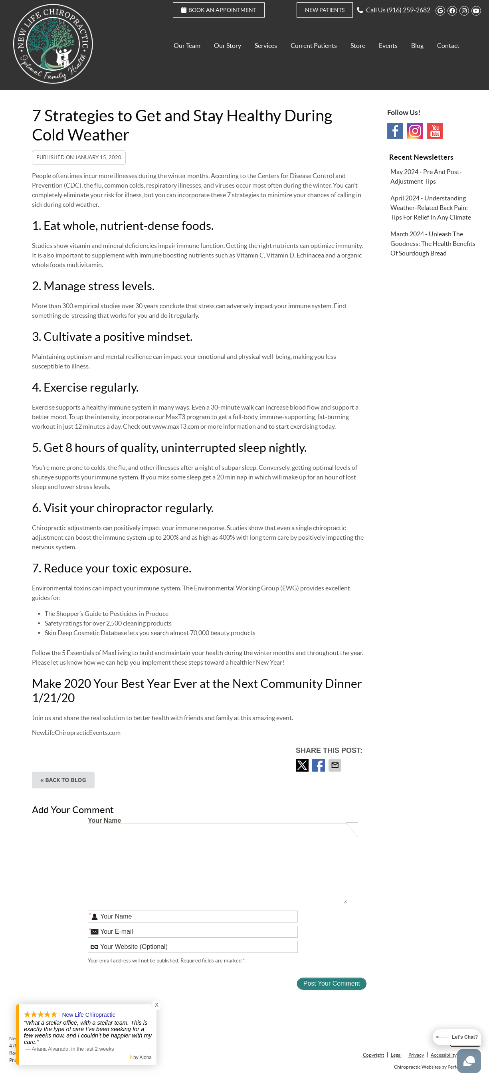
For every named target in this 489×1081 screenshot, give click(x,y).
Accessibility (444, 1054)
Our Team (187, 45)
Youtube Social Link (435, 131)
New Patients (324, 10)
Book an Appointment (218, 10)
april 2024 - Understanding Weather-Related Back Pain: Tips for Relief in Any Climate (430, 207)
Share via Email (336, 765)
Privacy (416, 1054)
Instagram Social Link (415, 131)
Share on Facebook (319, 765)
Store (357, 45)
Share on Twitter (303, 765)
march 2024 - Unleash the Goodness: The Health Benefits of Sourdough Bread (432, 243)
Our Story (227, 45)
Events (388, 45)
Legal (396, 1054)
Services (266, 45)
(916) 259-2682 (408, 10)
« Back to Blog (63, 780)
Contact (448, 45)
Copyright (373, 1054)
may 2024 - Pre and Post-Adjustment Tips (426, 176)
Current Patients (314, 45)
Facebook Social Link (395, 131)
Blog (417, 45)
